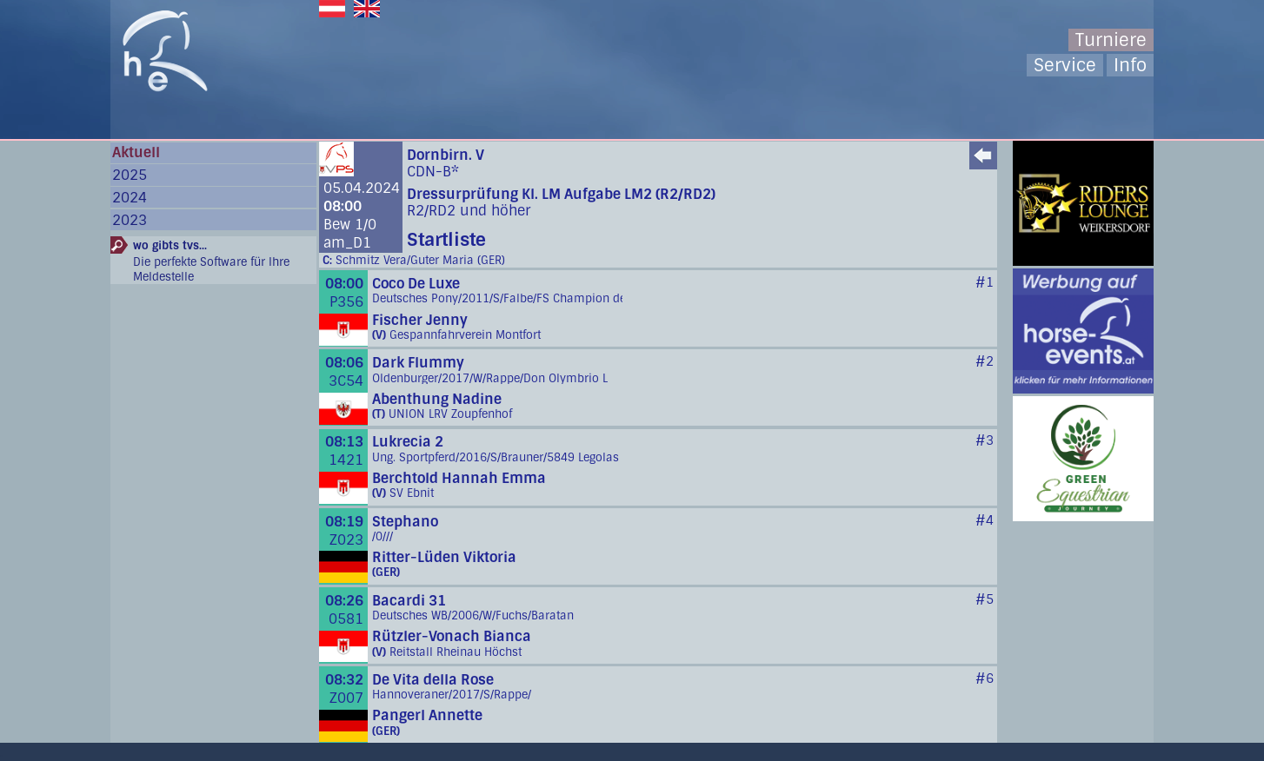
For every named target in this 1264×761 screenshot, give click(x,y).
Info (1130, 65)
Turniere (1111, 40)
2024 (129, 198)
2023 (129, 220)
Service (1065, 65)
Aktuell (136, 152)
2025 (129, 175)
